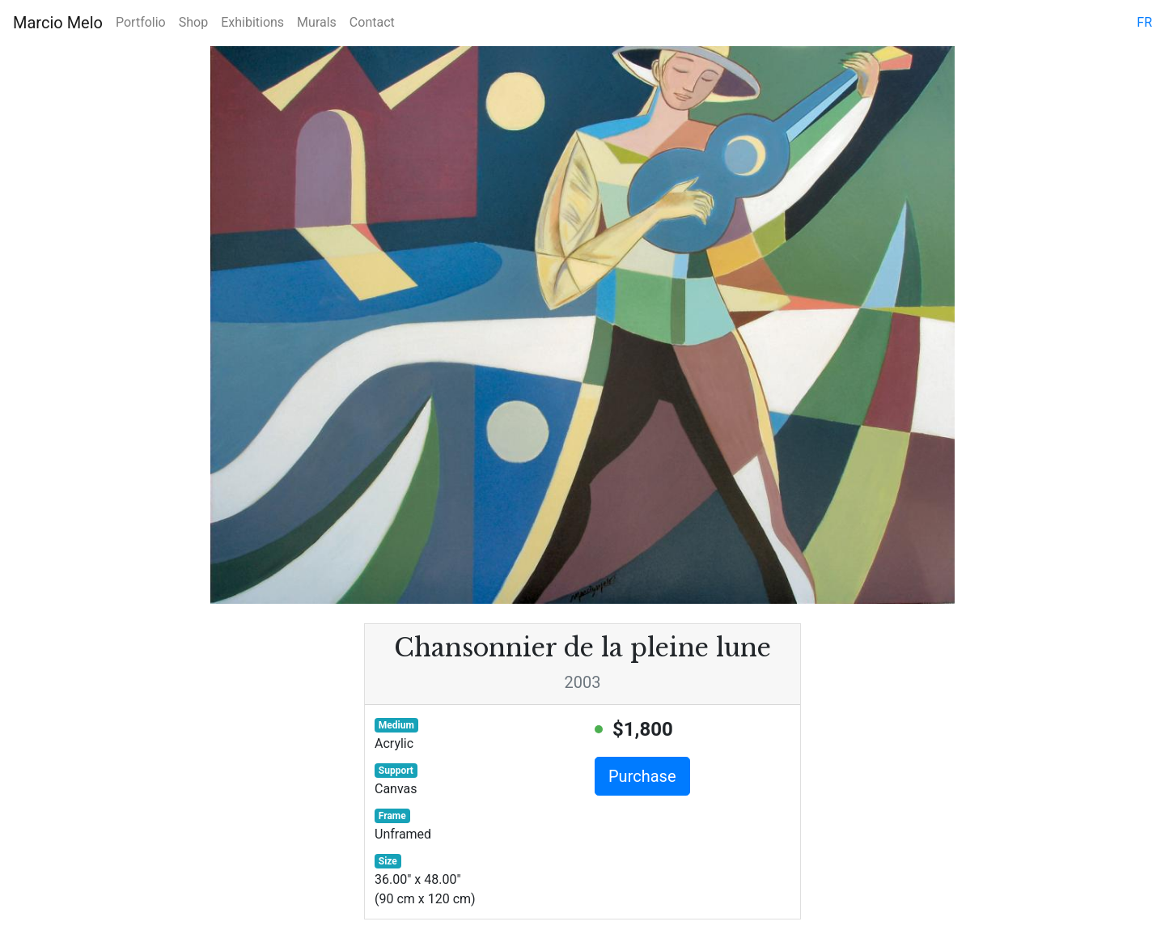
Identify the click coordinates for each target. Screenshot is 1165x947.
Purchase (642, 776)
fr (1144, 22)
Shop (193, 22)
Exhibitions (252, 22)
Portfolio (141, 22)
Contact (372, 22)
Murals (317, 22)
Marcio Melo (58, 22)
